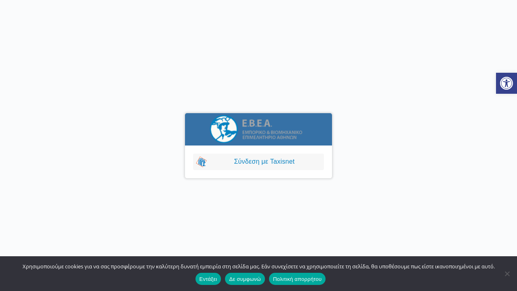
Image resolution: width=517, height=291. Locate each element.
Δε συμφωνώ (245, 279)
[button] (506, 83)
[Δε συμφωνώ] (507, 274)
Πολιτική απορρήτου (297, 279)
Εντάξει (208, 279)
